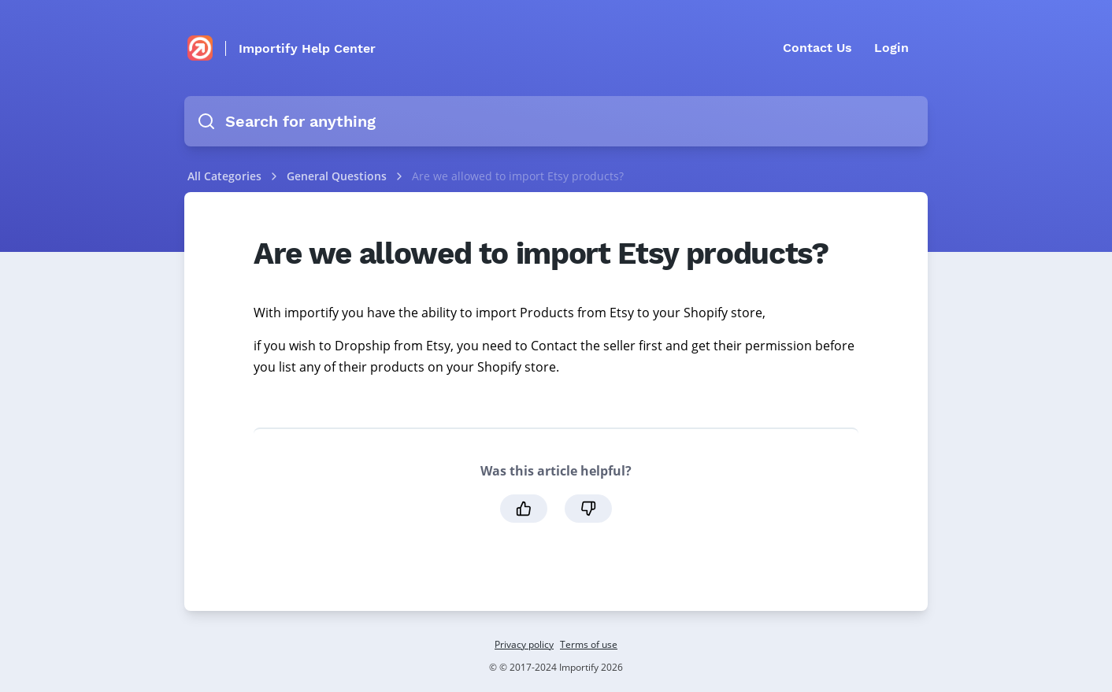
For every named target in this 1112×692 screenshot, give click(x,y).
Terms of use (588, 644)
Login (891, 47)
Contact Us (817, 47)
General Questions (338, 175)
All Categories (224, 175)
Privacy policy (524, 644)
